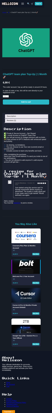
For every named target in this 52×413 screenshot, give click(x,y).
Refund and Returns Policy (16, 402)
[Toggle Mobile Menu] (26, 3)
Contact (9, 399)
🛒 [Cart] (40, 4)
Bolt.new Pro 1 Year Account (23, 276)
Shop (8, 382)
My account (10, 384)
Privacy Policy (11, 401)
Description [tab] (11, 116)
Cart (7, 386)
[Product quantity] (6, 96)
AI (8, 12)
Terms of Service (12, 406)
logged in (17, 203)
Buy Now (35, 254)
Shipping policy (12, 404)
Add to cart (26, 102)
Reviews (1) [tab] (11, 120)
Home (4, 12)
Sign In (46, 4)
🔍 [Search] (36, 4)
